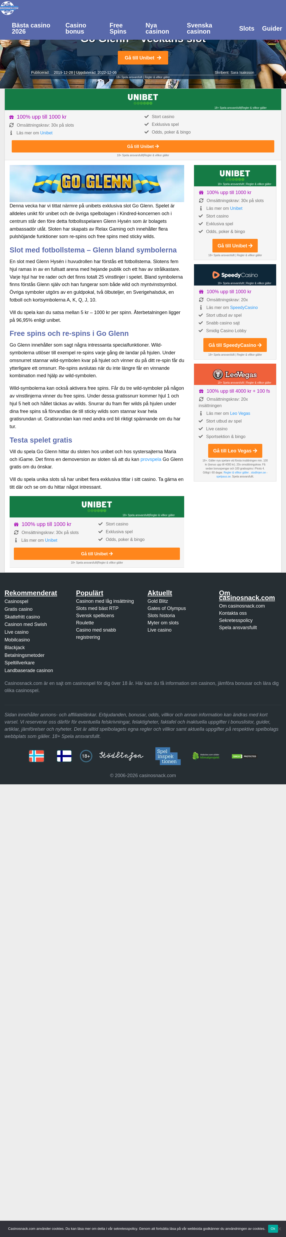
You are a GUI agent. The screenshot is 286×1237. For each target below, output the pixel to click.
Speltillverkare (20, 662)
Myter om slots (163, 622)
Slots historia (161, 615)
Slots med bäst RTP (97, 608)
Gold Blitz (157, 601)
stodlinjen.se (258, 472)
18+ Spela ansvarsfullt (129, 77)
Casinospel (16, 601)
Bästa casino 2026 (31, 28)
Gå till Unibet (143, 58)
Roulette (85, 622)
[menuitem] (35, 28)
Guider (272, 28)
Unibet (46, 133)
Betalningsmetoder (25, 655)
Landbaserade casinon (29, 670)
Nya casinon (157, 28)
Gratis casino (19, 609)
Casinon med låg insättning (105, 601)
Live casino (17, 632)
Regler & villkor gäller (157, 77)
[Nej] (279, 1228)
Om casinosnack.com (242, 606)
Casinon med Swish (26, 624)
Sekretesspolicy (236, 620)
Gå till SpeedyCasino (235, 345)
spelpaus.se (223, 476)
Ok (273, 1229)
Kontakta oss (233, 613)
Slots (246, 28)
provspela (150, 459)
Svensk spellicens (95, 615)
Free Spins (118, 28)
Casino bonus (76, 28)
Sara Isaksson (242, 72)
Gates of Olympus (166, 608)
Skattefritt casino (22, 617)
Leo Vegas (240, 413)
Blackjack (15, 647)
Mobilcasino (17, 639)
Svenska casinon (199, 28)
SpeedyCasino (244, 307)
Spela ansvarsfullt (238, 627)
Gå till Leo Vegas (235, 450)
